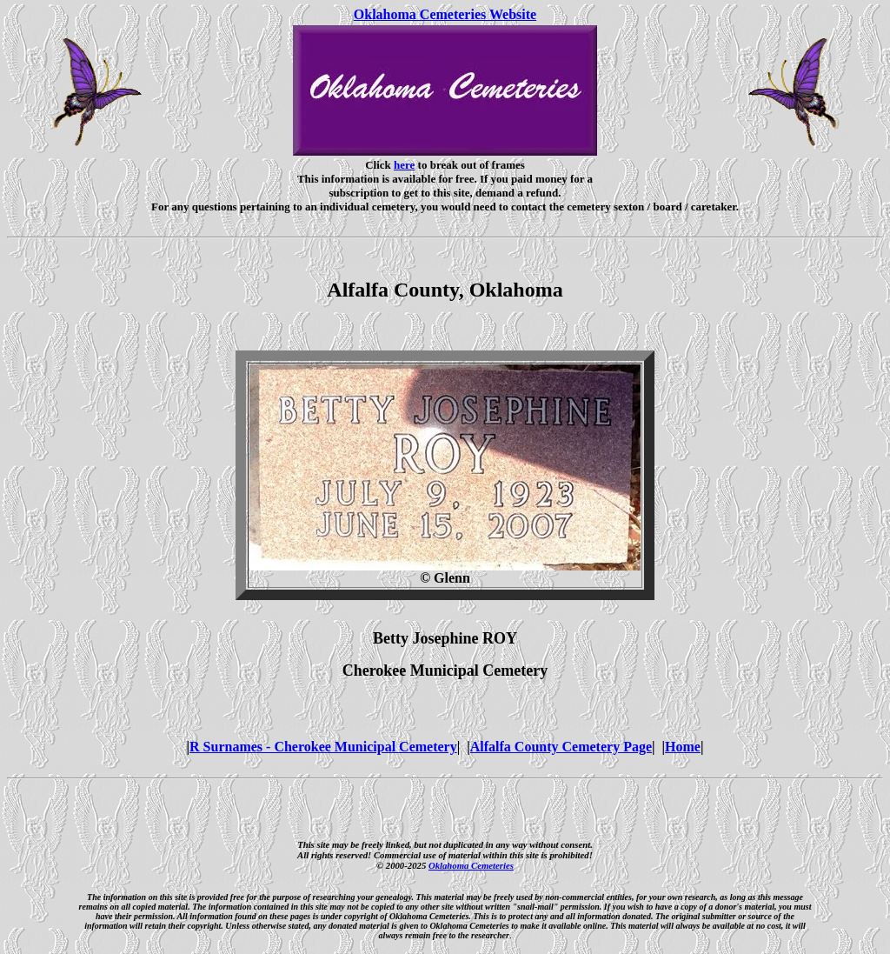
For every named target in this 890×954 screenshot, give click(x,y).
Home (683, 746)
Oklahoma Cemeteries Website (445, 14)
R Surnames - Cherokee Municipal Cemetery (323, 746)
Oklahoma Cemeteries (471, 865)
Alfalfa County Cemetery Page (561, 746)
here (404, 164)
